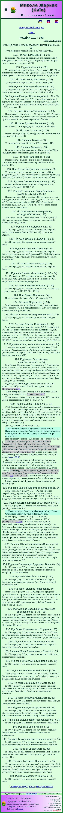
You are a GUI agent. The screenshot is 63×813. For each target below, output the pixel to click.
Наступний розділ (44, 786)
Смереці (20, 809)
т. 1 (11, 475)
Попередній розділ (19, 786)
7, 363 (19, 521)
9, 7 (42, 394)
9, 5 (18, 389)
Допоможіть (31, 794)
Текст (31, 32)
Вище (32, 786)
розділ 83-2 (13, 457)
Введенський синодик (31, 27)
